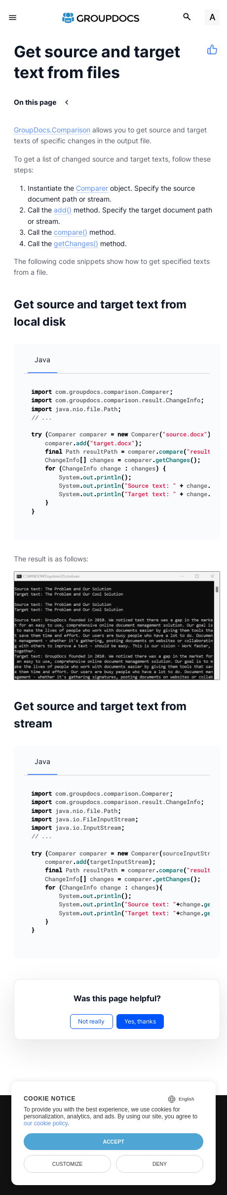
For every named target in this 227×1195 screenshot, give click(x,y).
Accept (113, 1142)
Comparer (92, 188)
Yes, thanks (140, 1021)
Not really (91, 1021)
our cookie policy (46, 1123)
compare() (70, 232)
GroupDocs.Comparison (52, 130)
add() (63, 210)
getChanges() (76, 243)
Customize (67, 1164)
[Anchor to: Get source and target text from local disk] (211, 313)
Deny (159, 1164)
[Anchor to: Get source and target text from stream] (211, 715)
